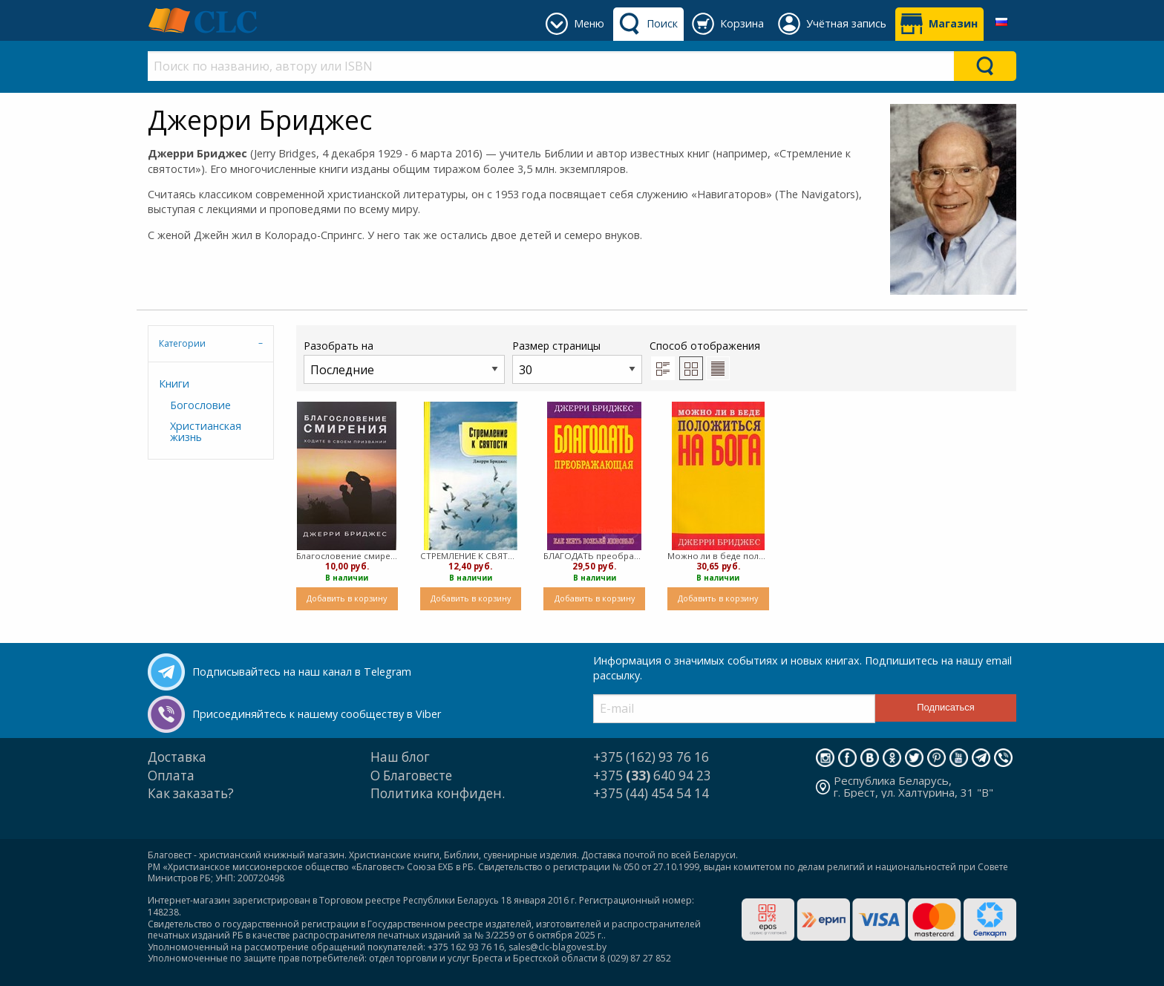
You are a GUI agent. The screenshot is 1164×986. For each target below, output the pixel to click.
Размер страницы (577, 361)
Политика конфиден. (437, 793)
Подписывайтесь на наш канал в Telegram (301, 672)
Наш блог (400, 756)
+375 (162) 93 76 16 (651, 756)
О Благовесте (411, 775)
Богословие (200, 405)
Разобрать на (404, 361)
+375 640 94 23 (652, 775)
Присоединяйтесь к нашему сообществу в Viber (316, 714)
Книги (174, 383)
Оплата (171, 775)
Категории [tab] (182, 343)
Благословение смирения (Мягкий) (347, 555)
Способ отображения (705, 359)
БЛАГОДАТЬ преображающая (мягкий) (594, 555)
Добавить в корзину (347, 598)
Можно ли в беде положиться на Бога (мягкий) (718, 555)
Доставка (177, 756)
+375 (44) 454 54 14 (651, 793)
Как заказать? (191, 793)
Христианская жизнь (205, 431)
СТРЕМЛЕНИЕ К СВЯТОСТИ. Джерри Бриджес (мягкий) (471, 555)
